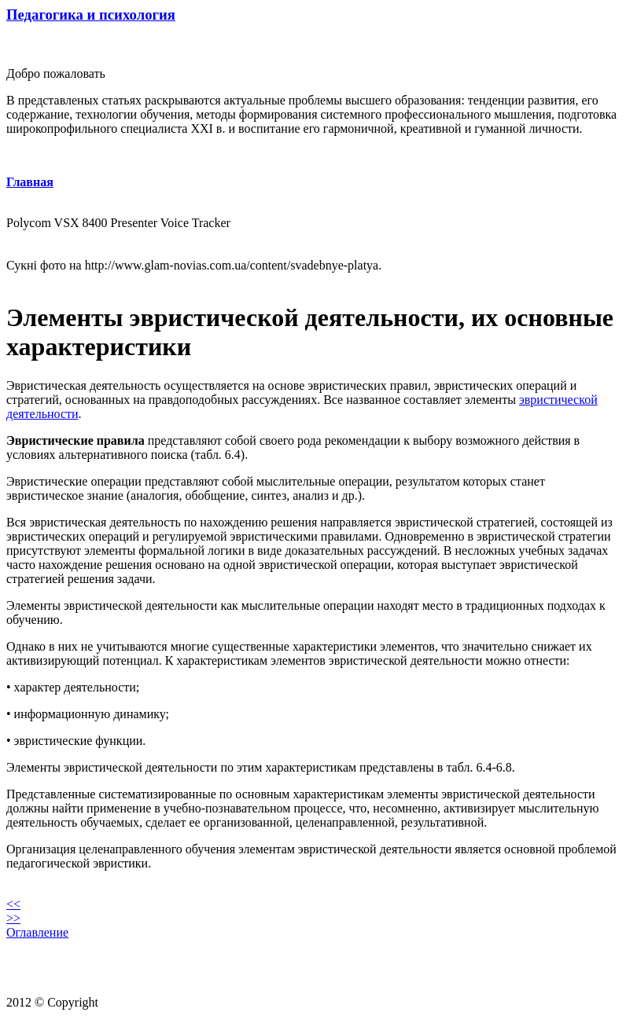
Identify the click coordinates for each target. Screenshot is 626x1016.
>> (13, 918)
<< (13, 904)
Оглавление (37, 932)
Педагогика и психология (90, 14)
